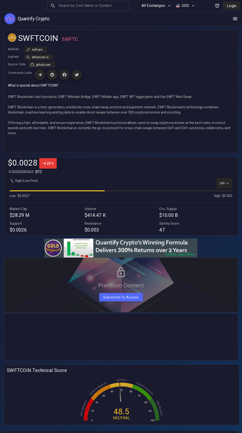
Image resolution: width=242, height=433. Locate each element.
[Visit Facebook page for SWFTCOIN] (64, 64)
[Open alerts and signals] (217, 5)
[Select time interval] (224, 173)
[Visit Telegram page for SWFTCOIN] (40, 64)
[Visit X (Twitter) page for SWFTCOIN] (77, 64)
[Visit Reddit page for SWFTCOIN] (52, 64)
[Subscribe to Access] (121, 287)
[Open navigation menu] (235, 18)
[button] (38, 47)
